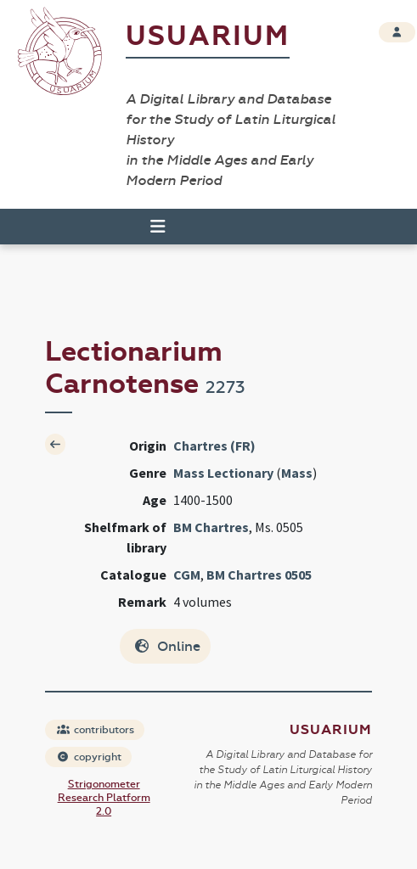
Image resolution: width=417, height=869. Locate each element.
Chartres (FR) (214, 445)
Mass (297, 472)
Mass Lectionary (223, 472)
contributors (95, 730)
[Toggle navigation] (150, 226)
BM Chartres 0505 (259, 574)
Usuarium (208, 36)
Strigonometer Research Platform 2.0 (104, 797)
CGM (186, 574)
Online (166, 646)
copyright (89, 757)
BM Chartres (211, 527)
